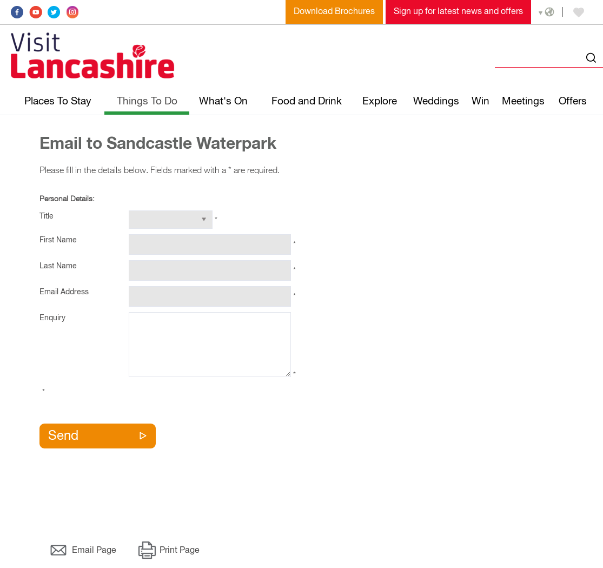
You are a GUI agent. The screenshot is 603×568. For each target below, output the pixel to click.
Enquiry (52, 318)
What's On (223, 101)
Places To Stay (57, 101)
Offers (573, 101)
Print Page (180, 550)
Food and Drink (306, 101)
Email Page (94, 550)
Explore (379, 101)
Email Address (64, 292)
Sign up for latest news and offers (458, 12)
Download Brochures (334, 12)
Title (46, 216)
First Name (58, 240)
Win (480, 101)
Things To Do (147, 101)
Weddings (436, 101)
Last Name (58, 266)
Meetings (523, 101)
